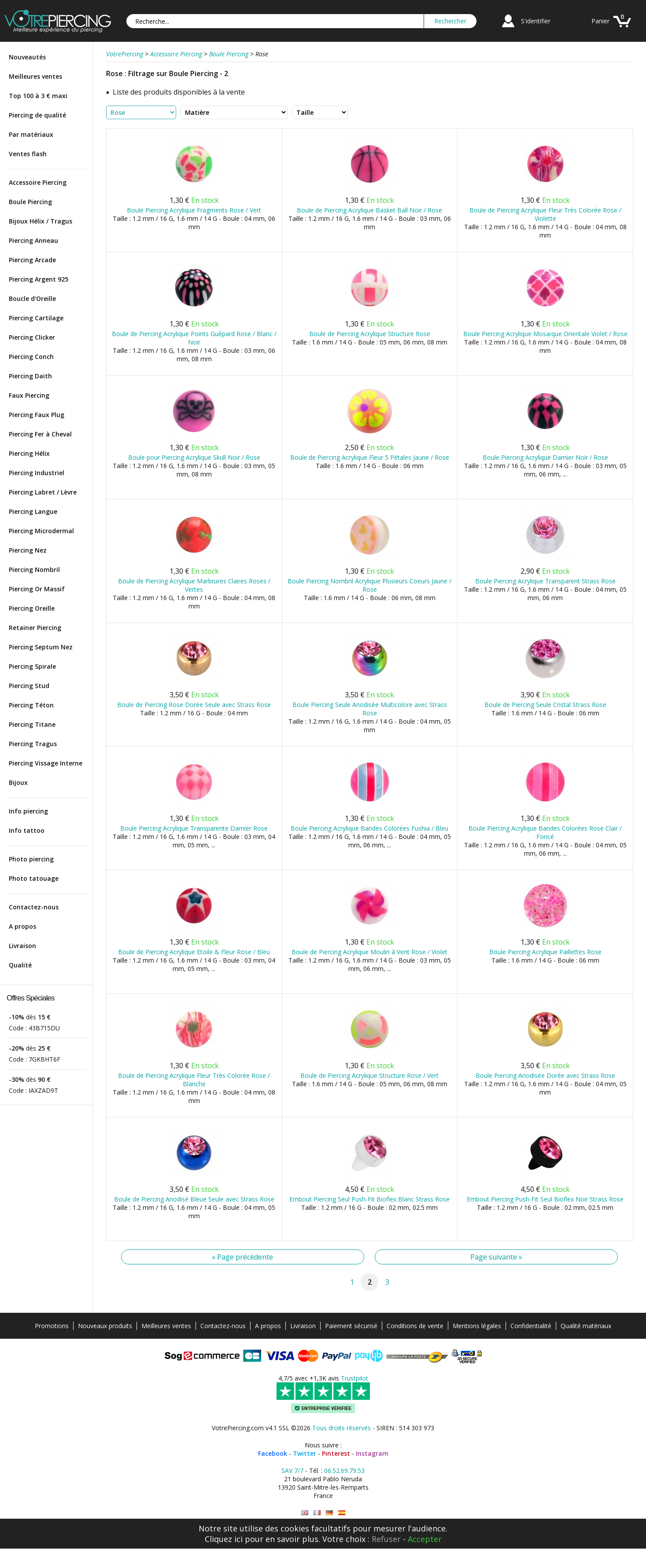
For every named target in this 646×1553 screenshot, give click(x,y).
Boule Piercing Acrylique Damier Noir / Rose (545, 457)
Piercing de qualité (37, 115)
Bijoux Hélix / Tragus (40, 221)
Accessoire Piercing (37, 182)
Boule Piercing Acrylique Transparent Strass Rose (545, 581)
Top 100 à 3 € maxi (38, 96)
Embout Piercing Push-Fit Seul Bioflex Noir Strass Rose (545, 1199)
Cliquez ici (224, 1539)
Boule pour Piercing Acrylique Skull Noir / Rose (194, 457)
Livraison (22, 945)
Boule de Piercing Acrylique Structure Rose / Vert (369, 1075)
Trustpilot (354, 1378)
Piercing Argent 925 (38, 279)
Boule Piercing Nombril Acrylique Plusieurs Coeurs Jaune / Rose (369, 585)
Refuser (386, 1539)
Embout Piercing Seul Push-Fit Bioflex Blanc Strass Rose (369, 1199)
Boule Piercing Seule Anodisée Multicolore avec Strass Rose (369, 708)
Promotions (52, 1326)
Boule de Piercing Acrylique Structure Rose (369, 334)
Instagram (372, 1453)
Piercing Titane (32, 724)
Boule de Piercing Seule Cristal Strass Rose (545, 704)
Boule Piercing (30, 202)
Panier (600, 21)
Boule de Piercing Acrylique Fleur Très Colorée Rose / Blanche (194, 1079)
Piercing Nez (28, 550)
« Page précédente (242, 1257)
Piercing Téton (31, 705)
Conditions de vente (415, 1326)
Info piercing (28, 811)
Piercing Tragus (33, 744)
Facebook (272, 1453)
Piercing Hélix (29, 453)
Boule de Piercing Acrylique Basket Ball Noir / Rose (369, 210)
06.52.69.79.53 (344, 1470)
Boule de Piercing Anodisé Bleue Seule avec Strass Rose (194, 1199)
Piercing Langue (33, 511)
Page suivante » (496, 1257)
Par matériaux (31, 134)
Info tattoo (26, 830)
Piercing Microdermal (41, 531)
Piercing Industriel (36, 473)
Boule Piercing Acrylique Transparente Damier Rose (194, 828)
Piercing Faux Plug (36, 414)
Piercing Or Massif (37, 589)
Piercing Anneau (33, 240)
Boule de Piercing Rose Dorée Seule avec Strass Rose (194, 704)
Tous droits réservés (341, 1428)
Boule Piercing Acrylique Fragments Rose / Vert (194, 210)
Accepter (425, 1539)
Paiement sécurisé (351, 1326)
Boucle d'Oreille (32, 298)
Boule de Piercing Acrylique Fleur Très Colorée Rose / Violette (545, 214)
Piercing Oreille (32, 608)
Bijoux (18, 782)
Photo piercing (31, 859)
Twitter (304, 1453)
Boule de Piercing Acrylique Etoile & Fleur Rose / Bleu (194, 952)
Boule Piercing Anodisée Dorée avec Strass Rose (545, 1075)
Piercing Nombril (34, 569)
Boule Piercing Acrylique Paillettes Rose (545, 952)
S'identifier (535, 21)
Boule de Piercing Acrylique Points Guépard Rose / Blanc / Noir (194, 338)
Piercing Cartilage (36, 318)
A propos (22, 926)
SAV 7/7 (292, 1470)
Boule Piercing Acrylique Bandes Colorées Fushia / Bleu (369, 828)
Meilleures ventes (35, 76)
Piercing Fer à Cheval (40, 434)
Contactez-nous (34, 907)
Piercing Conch (31, 356)
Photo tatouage (34, 878)
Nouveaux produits (105, 1326)
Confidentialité (530, 1326)
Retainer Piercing (35, 627)
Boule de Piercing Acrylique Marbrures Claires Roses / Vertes (194, 585)
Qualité (20, 965)
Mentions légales (477, 1326)
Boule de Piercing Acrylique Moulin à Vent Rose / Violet (369, 952)
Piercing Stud (29, 685)
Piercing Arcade (32, 260)
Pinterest (336, 1453)
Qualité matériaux (586, 1326)
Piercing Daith (30, 376)
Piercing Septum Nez (41, 647)
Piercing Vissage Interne (45, 763)
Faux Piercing (29, 395)
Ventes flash (28, 154)
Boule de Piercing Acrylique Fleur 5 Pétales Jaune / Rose (369, 457)
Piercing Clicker (32, 337)
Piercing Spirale (32, 666)
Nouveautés (27, 57)
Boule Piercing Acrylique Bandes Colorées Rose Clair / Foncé (545, 832)
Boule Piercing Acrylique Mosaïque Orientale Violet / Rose (545, 334)
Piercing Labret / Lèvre (43, 492)
